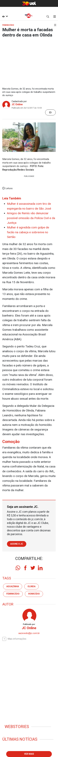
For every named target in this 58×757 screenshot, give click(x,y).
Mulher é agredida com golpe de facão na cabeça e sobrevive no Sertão (28, 232)
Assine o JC (16, 544)
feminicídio (12, 594)
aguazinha (12, 586)
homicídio (34, 594)
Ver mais (29, 754)
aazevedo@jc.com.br (29, 633)
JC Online (17, 104)
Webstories (17, 726)
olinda (31, 586)
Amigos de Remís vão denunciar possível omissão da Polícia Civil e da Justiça (31, 218)
